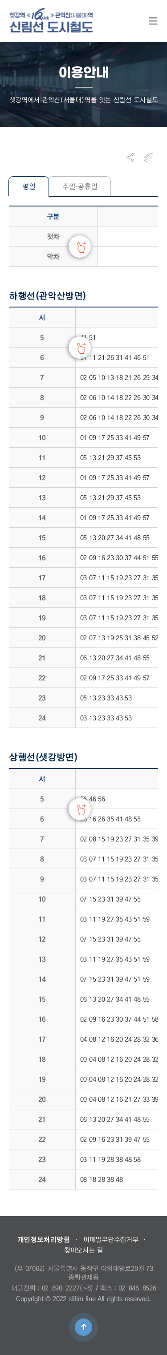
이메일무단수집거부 (110, 1239)
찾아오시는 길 (83, 1250)
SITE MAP (153, 21)
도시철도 (51, 20)
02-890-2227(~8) (68, 1288)
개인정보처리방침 (43, 1239)
